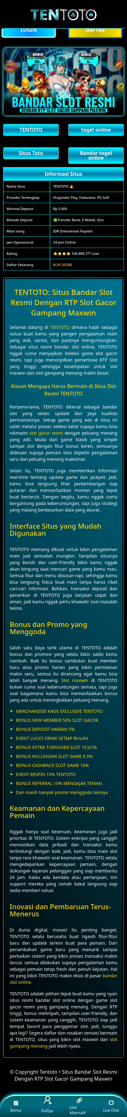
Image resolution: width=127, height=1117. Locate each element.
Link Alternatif (77, 1106)
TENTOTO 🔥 (63, 186)
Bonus (15, 1106)
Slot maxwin (75, 680)
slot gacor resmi (46, 433)
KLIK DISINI (62, 264)
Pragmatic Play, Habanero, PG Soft (81, 197)
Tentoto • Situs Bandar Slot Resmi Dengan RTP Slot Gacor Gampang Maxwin (66, 1075)
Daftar (48, 1105)
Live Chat (111, 1106)
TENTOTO (60, 327)
